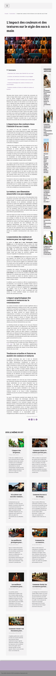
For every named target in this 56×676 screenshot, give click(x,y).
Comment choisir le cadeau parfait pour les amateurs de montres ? (39, 453)
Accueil (6, 13)
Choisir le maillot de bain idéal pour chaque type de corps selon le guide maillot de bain (46, 163)
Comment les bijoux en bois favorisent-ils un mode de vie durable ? (47, 196)
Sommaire (12, 70)
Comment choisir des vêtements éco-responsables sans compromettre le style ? (48, 130)
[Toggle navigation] (7, 5)
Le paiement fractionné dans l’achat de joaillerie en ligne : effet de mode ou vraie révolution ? (47, 97)
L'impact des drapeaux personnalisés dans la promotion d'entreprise (48, 250)
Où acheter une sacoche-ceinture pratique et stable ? (16, 496)
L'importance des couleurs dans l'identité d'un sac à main (20, 73)
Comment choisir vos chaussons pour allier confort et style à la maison (16, 632)
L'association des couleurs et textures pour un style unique (21, 79)
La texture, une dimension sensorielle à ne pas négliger (20, 76)
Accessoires (12, 13)
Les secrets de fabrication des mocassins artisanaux (47, 224)
